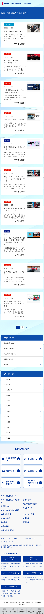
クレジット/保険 (28, 514)
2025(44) (7, 395)
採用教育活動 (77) (10, 359)
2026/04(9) (8, 379)
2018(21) (7, 433)
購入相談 (4, 522)
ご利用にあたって (29, 538)
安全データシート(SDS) (9, 538)
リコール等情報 (31, 573)
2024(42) (7, 400)
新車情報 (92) (9, 343)
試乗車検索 (5, 526)
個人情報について (7, 542)
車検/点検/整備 (6, 514)
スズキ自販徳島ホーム (8, 496)
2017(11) (7, 438)
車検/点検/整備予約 (7, 530)
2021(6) (7, 416)
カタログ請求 (5, 518)
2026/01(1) (8, 390)
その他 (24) (8, 364)
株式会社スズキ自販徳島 (23, 3)
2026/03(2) (8, 384)
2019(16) (7, 427)
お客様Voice (5, 506)
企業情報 (26, 518)
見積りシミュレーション (31, 558)
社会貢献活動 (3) (10, 354)
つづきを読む (19, 44)
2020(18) (7, 422)
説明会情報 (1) (9, 348)
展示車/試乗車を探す (30, 504)
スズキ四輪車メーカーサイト (10, 558)
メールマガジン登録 (9, 573)
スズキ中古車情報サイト (9, 586)
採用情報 (26, 522)
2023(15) (7, 406)
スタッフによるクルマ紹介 (10, 510)
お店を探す (27, 500)
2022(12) (7, 411)
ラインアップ (27, 508)
